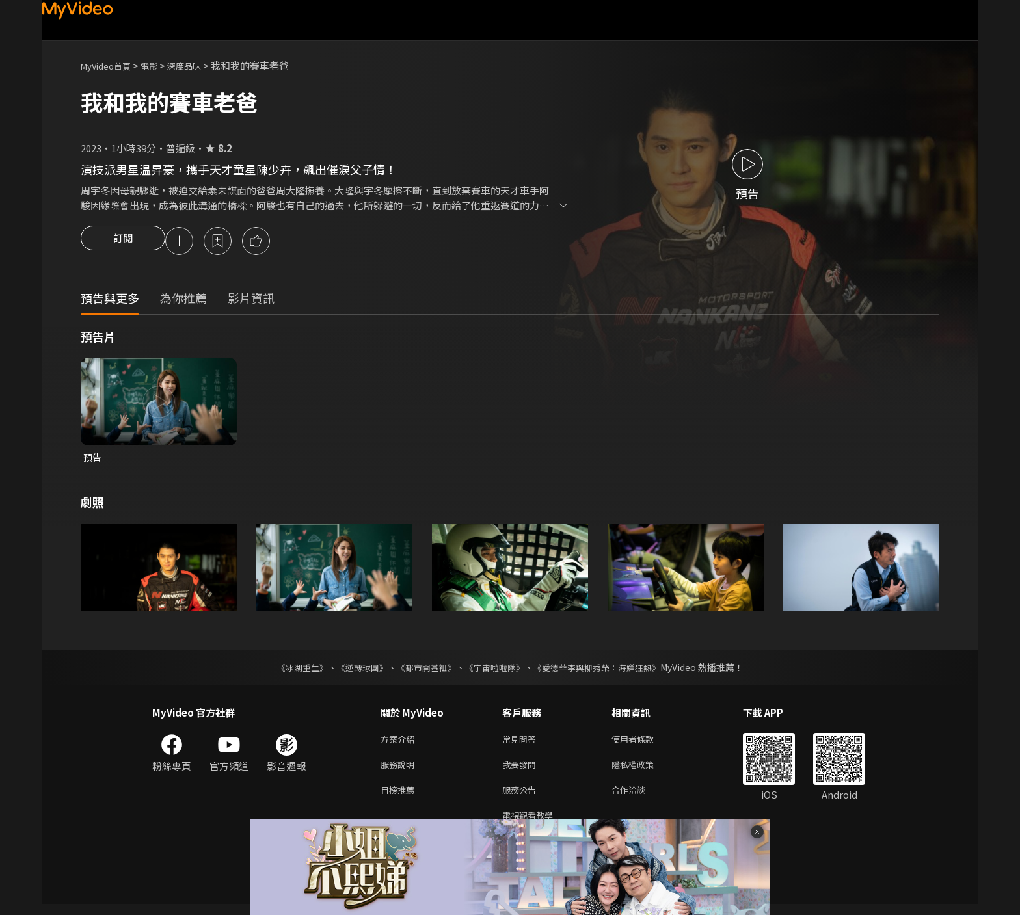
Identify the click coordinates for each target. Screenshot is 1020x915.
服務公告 (521, 797)
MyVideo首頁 (110, 65)
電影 (159, 65)
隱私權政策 (643, 770)
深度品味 (198, 65)
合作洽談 (638, 797)
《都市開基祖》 (423, 670)
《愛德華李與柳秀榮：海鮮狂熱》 (605, 670)
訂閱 (123, 241)
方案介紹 (400, 743)
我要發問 (521, 770)
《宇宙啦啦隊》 (496, 670)
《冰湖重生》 (290, 670)
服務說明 (400, 770)
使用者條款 (643, 743)
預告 (93, 459)
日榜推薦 (400, 797)
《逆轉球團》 (354, 670)
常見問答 (521, 743)
